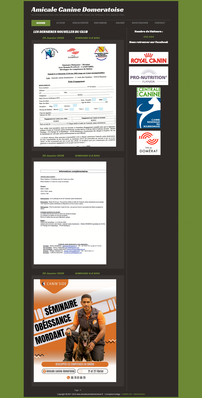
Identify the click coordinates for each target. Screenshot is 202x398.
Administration (139, 394)
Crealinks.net (127, 394)
